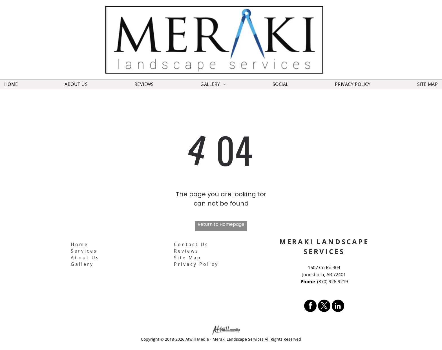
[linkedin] (338, 306)
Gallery (82, 264)
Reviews (186, 251)
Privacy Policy (196, 264)
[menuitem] (11, 84)
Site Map (187, 258)
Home (79, 244)
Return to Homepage (221, 224)
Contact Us (191, 244)
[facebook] (310, 306)
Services (84, 251)
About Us (85, 258)
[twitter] (324, 306)
